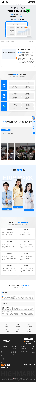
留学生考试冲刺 (13, 369)
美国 (1, 366)
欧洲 (1, 379)
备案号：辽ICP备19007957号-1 (8, 394)
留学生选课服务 (13, 370)
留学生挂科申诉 (13, 366)
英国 (1, 365)
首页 (5, 41)
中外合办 (2, 377)
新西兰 (2, 372)
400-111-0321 (29, 359)
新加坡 (2, 370)
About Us (32, 2)
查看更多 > (32, 307)
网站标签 (33, 366)
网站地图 (33, 365)
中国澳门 (2, 376)
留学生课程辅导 (13, 365)
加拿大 (2, 369)
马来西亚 (2, 373)
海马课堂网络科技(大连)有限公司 (11, 396)
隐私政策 (33, 369)
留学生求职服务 (23, 365)
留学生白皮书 (23, 366)
